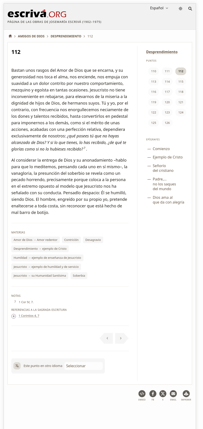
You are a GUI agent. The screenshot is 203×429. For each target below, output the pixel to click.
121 (180, 102)
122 (153, 112)
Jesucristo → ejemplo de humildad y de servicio (46, 267)
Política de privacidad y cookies (73, 412)
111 (167, 71)
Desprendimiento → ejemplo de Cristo (40, 249)
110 (153, 71)
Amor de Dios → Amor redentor (35, 240)
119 (153, 102)
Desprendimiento (162, 51)
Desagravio (93, 240)
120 (167, 102)
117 (167, 92)
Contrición (71, 240)
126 (167, 123)
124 (180, 112)
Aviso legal (36, 412)
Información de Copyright (120, 412)
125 (153, 123)
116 (153, 92)
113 (153, 81)
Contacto (152, 412)
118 (180, 92)
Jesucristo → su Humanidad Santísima (40, 275)
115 (180, 81)
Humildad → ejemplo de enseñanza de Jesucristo (47, 258)
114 (167, 81)
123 (167, 112)
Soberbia (79, 275)
